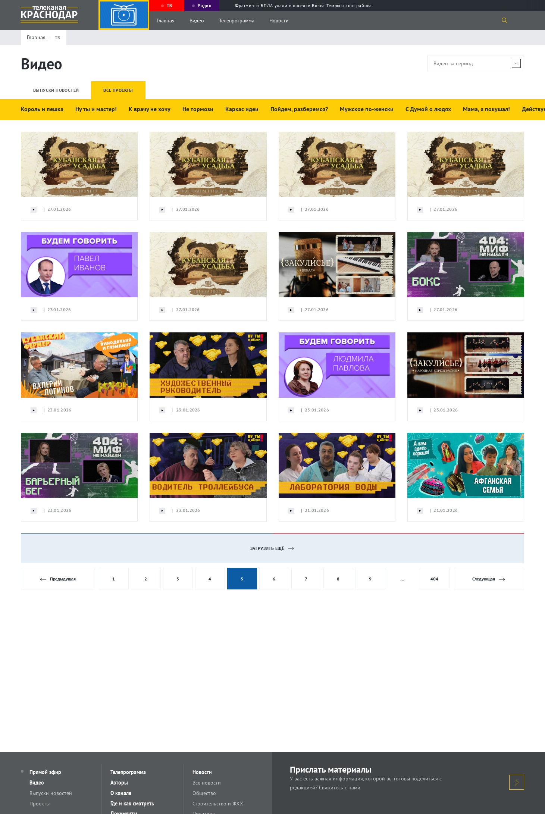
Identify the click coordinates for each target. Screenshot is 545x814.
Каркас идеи (242, 109)
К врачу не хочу (149, 109)
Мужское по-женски (367, 109)
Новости (279, 20)
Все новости (207, 782)
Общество (204, 793)
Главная (166, 20)
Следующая (488, 579)
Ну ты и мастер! (96, 109)
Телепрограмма (236, 20)
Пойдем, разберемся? (299, 109)
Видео (197, 20)
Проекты (40, 803)
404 (434, 579)
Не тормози (197, 109)
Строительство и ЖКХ (218, 803)
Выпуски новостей (51, 793)
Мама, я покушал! (486, 109)
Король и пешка (42, 109)
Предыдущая (58, 579)
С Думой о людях (428, 109)
